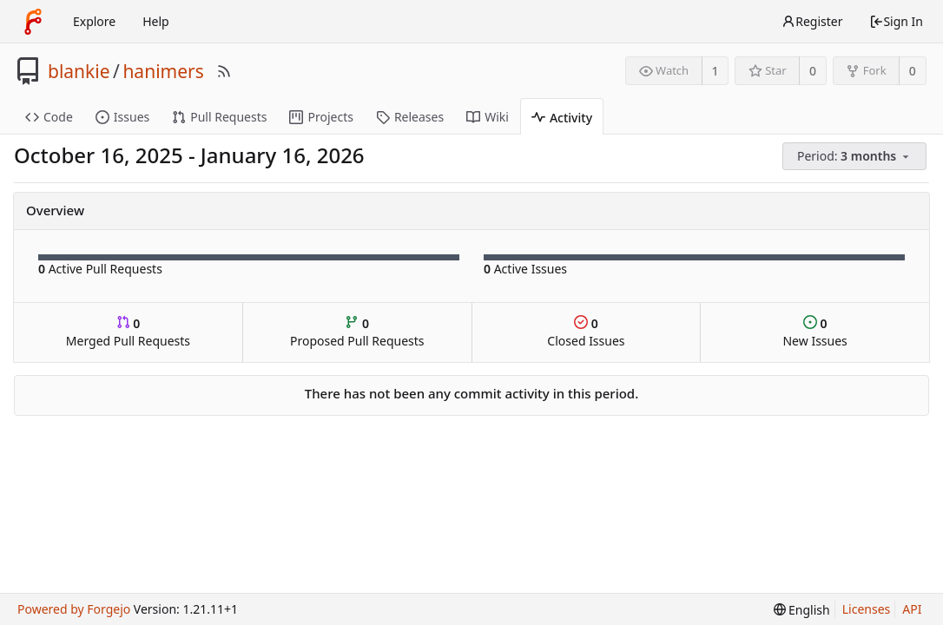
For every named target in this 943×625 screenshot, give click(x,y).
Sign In (896, 21)
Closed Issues (585, 332)
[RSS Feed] (224, 71)
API (911, 609)
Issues (122, 117)
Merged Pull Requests (128, 332)
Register (811, 21)
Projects (321, 117)
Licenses (866, 609)
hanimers (162, 71)
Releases (410, 117)
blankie (79, 71)
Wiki (487, 117)
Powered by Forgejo (73, 609)
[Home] (33, 21)
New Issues (814, 332)
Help (155, 21)
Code (49, 117)
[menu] (855, 156)
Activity (561, 117)
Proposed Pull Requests (357, 332)
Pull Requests (219, 117)
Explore (94, 21)
